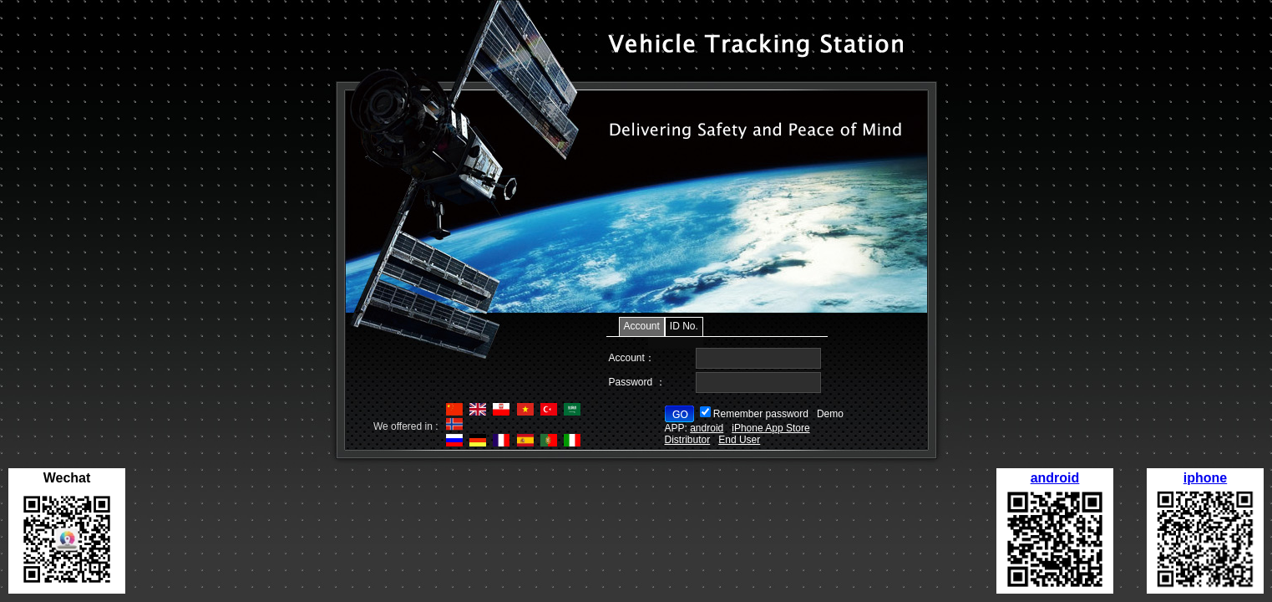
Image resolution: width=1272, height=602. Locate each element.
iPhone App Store (770, 428)
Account (642, 326)
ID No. (684, 326)
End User (739, 440)
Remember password (760, 414)
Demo (830, 414)
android (1055, 478)
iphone (1205, 478)
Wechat (67, 478)
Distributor (688, 440)
